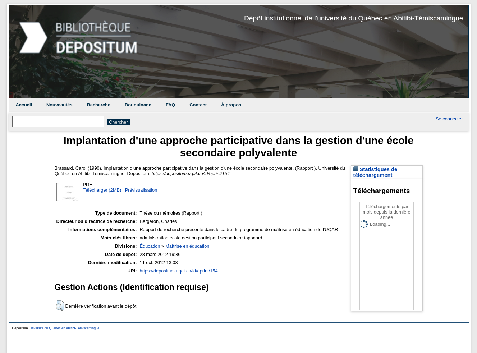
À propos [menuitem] (231, 104)
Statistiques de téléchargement (375, 172)
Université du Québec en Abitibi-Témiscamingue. (64, 328)
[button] (60, 305)
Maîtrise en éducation (187, 246)
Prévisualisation (141, 190)
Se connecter (449, 119)
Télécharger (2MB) (102, 190)
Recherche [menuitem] (98, 104)
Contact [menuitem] (198, 104)
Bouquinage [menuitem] (138, 104)
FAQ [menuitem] (170, 104)
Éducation (150, 246)
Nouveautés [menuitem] (59, 104)
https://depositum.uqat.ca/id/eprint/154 (179, 271)
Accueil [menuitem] (24, 104)
